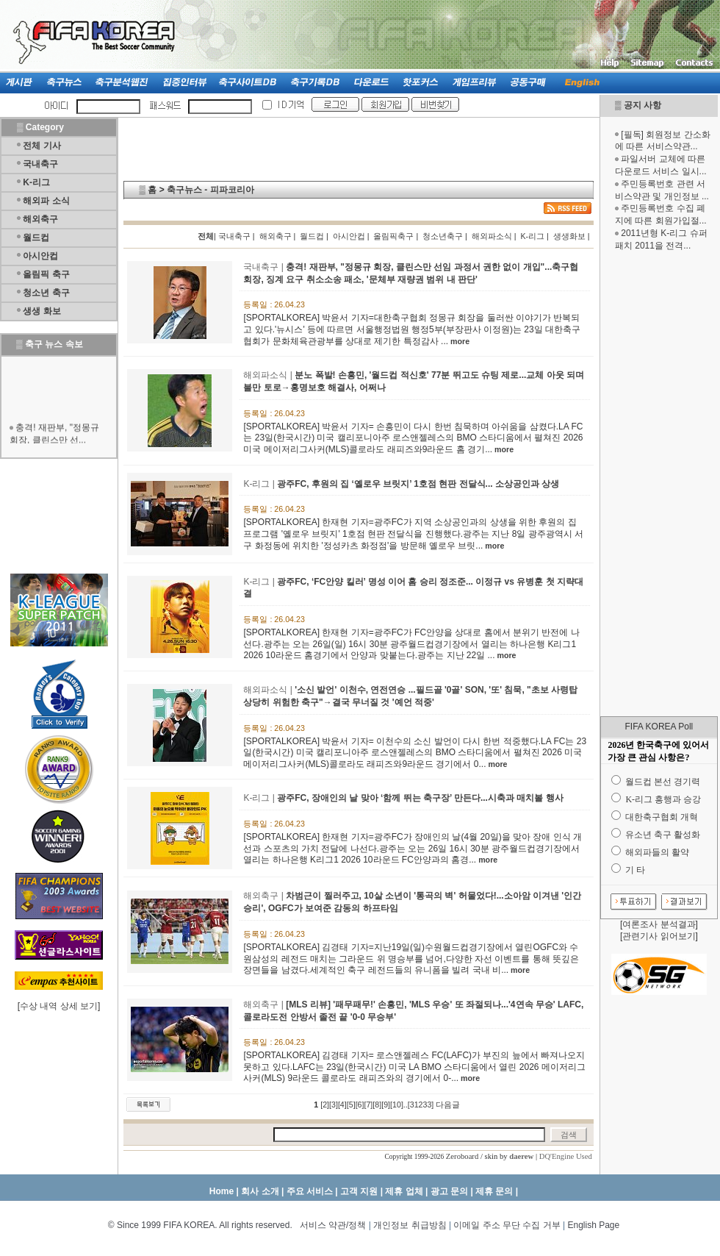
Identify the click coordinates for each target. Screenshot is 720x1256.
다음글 (448, 1104)
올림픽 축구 (46, 274)
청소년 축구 (46, 293)
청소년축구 (442, 236)
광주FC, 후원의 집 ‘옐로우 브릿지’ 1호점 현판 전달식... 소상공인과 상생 (418, 484)
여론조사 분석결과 (658, 924)
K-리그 (36, 182)
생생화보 (569, 236)
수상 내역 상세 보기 (59, 1006)
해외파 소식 (46, 201)
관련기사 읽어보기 (658, 936)
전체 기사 (41, 145)
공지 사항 (642, 105)
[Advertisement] (59, 516)
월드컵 (36, 237)
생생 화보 (41, 311)
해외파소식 (492, 236)
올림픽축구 (393, 236)
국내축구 (40, 164)
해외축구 (40, 219)
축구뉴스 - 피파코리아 (210, 190)
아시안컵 (40, 256)
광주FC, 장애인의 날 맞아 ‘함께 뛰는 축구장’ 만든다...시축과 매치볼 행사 (420, 798)
